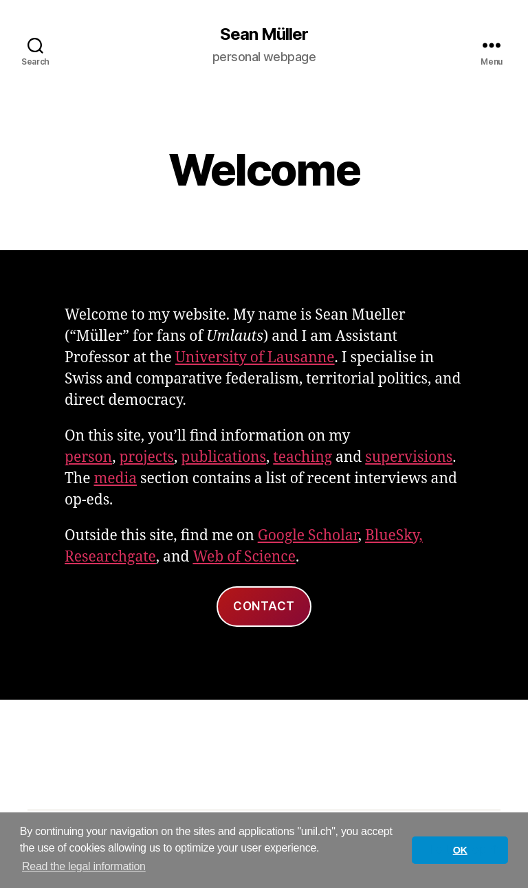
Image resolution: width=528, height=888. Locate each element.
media (115, 478)
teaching (302, 457)
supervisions (408, 457)
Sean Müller (264, 34)
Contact (264, 606)
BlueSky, (394, 535)
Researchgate (110, 557)
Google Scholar (308, 535)
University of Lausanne (255, 357)
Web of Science (244, 557)
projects (146, 457)
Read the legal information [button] (84, 866)
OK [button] (460, 850)
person (88, 457)
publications (223, 457)
